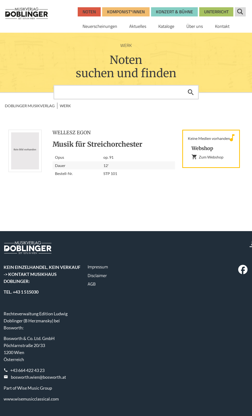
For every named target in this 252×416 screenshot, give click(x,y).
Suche (240, 11)
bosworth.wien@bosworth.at (38, 377)
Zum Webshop (207, 157)
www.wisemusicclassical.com (31, 398)
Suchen (190, 92)
